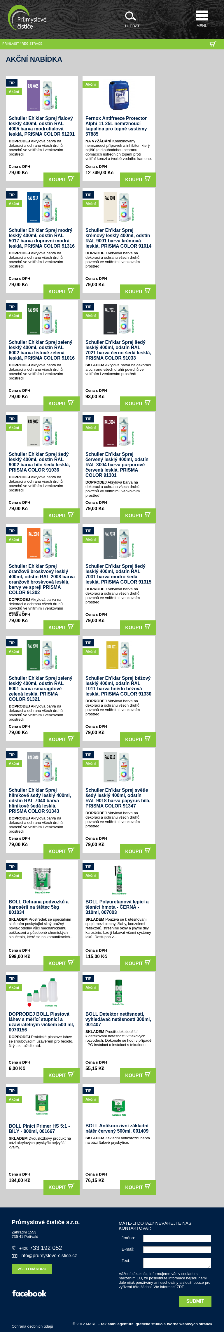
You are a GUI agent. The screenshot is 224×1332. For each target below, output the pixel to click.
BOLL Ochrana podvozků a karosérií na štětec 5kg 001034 (39, 907)
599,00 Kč (19, 956)
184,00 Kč (19, 1180)
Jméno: (128, 1238)
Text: (126, 1260)
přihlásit (10, 43)
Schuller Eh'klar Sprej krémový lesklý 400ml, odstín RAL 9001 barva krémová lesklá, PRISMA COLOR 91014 (118, 238)
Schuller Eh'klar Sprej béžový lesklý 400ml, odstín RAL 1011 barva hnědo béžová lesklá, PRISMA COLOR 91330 (118, 686)
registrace (32, 43)
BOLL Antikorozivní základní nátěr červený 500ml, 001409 (116, 1128)
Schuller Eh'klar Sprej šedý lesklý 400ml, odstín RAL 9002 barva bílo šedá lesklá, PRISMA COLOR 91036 (39, 462)
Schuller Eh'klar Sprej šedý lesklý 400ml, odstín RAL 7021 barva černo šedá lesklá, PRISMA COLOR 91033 (118, 350)
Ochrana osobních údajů (32, 1326)
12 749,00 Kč (99, 172)
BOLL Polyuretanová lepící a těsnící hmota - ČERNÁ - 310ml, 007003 (117, 907)
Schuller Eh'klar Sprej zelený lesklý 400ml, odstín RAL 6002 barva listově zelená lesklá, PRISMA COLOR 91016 (42, 350)
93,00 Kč (94, 396)
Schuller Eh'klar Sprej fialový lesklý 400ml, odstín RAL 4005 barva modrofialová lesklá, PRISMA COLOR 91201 (42, 126)
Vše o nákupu (32, 1269)
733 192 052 (37, 1248)
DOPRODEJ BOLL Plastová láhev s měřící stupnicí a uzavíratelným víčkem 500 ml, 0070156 (41, 1022)
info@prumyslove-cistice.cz (44, 1255)
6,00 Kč (17, 1068)
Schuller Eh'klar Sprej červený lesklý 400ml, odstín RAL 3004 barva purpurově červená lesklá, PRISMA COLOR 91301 (116, 465)
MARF (91, 1324)
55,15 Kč (94, 1068)
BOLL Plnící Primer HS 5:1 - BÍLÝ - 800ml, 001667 (39, 1129)
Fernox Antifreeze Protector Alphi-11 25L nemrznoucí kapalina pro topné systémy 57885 (116, 126)
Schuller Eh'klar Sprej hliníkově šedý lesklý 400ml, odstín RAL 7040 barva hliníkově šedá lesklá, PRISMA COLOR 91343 (40, 801)
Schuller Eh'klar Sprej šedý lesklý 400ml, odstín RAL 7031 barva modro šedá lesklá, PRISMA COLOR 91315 (118, 574)
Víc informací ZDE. (169, 1287)
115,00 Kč (96, 956)
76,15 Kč (94, 1180)
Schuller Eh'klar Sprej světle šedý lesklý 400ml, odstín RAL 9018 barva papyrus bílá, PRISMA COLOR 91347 (117, 798)
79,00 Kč (18, 172)
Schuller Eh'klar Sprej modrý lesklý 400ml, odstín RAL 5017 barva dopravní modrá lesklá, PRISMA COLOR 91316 (42, 238)
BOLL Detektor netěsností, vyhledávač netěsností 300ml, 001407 (118, 1019)
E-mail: (128, 1249)
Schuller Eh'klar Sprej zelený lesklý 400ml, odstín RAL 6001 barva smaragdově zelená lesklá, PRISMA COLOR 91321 (40, 689)
